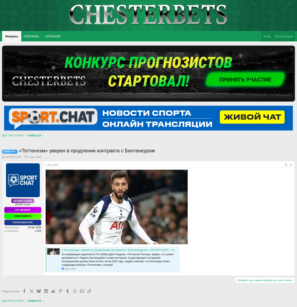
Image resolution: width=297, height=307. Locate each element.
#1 (291, 165)
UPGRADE (52, 36)
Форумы (11, 36)
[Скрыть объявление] (291, 50)
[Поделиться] (286, 165)
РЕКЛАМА (31, 36)
